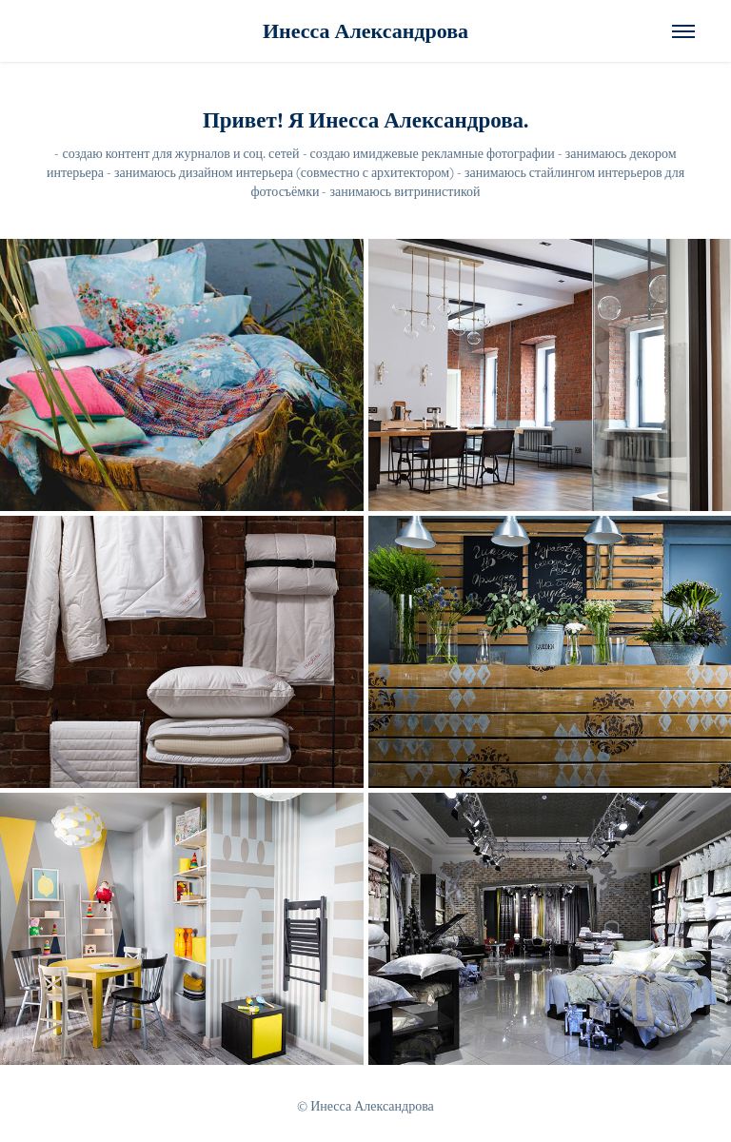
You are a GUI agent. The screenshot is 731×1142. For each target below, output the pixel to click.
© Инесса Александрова (365, 1105)
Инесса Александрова (365, 31)
